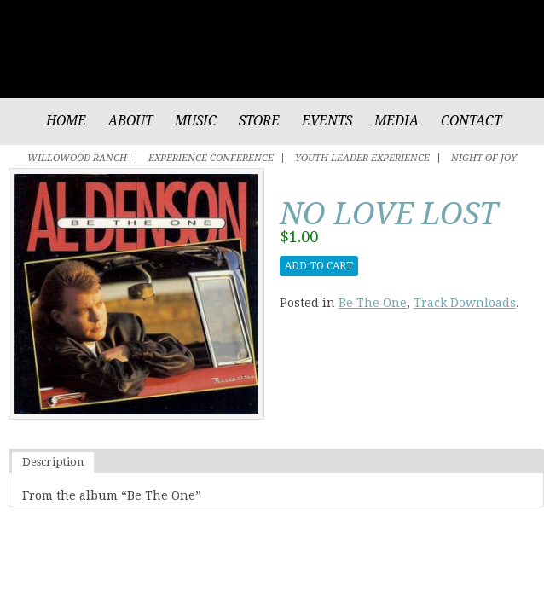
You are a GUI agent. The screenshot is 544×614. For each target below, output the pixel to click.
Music (196, 121)
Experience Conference (211, 158)
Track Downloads (465, 303)
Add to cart (319, 266)
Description (53, 461)
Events (327, 121)
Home (66, 121)
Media (396, 121)
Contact (471, 121)
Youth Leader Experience (362, 158)
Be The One (373, 303)
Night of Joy (484, 158)
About (130, 121)
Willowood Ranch (77, 158)
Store (259, 121)
